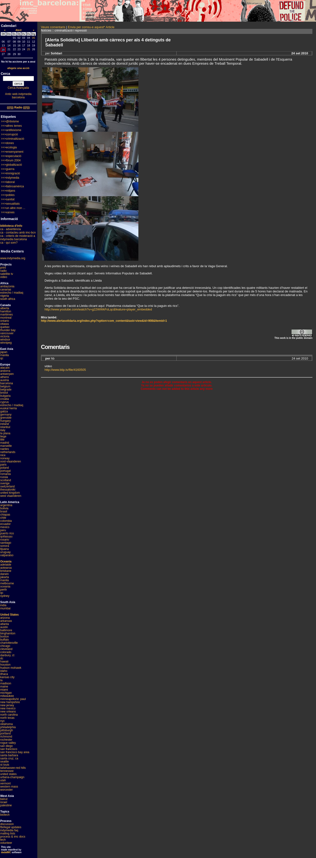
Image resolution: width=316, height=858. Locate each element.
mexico (4, 527)
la (1, 680)
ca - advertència (10, 229)
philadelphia (8, 727)
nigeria (4, 295)
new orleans (8, 711)
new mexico (7, 708)
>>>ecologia (9, 147)
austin (4, 627)
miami (4, 689)
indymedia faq (9, 830)
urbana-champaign (12, 777)
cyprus (4, 402)
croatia (4, 399)
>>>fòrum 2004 (11, 160)
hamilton (5, 311)
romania (5, 474)
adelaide (5, 564)
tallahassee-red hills (13, 768)
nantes (4, 449)
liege (3, 436)
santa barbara (9, 755)
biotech (5, 814)
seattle (4, 761)
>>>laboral (8, 182)
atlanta (4, 624)
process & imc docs (12, 836)
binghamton (7, 633)
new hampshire (10, 702)
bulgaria (5, 395)
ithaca (4, 674)
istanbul (5, 427)
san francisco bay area (14, 752)
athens (4, 377)
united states (8, 774)
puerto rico (7, 533)
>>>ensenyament (12, 151)
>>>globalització (11, 164)
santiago (5, 542)
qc (1, 358)
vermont (5, 783)
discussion (7, 824)
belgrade (6, 389)
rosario (4, 539)
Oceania (6, 561)
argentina (6, 505)
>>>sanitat (7, 199)
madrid (4, 442)
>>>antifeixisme (11, 130)
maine (4, 686)
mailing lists (7, 833)
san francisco (8, 749)
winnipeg (6, 342)
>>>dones (7, 143)
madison (5, 683)
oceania (5, 586)
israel (3, 802)
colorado (5, 652)
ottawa (4, 324)
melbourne (7, 583)
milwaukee (7, 696)
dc (1, 658)
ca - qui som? (9, 242)
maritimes (6, 314)
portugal (5, 471)
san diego (6, 746)
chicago (5, 646)
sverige (5, 483)
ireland (4, 424)
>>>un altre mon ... (13, 208)
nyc (2, 721)
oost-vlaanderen (10, 461)
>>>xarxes (7, 212)
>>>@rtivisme (10, 121)
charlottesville (9, 642)
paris (3, 464)
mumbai (5, 608)
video (3, 277)
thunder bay (7, 330)
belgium (5, 386)
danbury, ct (7, 655)
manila (4, 355)
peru (3, 530)
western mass (9, 786)
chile (3, 517)
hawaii (4, 661)
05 (33, 37)
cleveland (6, 649)
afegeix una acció (18, 68)
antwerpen (7, 374)
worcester (6, 789)
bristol (4, 392)
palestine (6, 805)
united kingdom (10, 492)
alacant (5, 367)
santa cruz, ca (9, 758)
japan (3, 352)
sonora (4, 546)
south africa (7, 299)
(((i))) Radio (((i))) (18, 107)
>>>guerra (7, 169)
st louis (4, 764)
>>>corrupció (9, 134)
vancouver (6, 333)
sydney (4, 596)
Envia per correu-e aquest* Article (91, 27)
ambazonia (7, 286)
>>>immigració (10, 173)
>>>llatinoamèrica (12, 186)
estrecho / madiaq (11, 292)
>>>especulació (11, 156)
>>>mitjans (8, 190)
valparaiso (6, 555)
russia (4, 477)
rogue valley (8, 742)
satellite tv (6, 274)
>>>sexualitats (10, 203)
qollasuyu (6, 536)
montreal (6, 317)
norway (5, 458)
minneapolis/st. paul (13, 699)
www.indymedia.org (12, 258)
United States (9, 614)
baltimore (6, 630)
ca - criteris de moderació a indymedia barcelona (17, 237)
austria (4, 380)
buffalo (4, 639)
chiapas (5, 514)
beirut (3, 799)
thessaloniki (7, 489)
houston (5, 664)
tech (3, 839)
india (3, 605)
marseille (6, 446)
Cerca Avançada (18, 87)
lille (2, 439)
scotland (5, 480)
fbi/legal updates (10, 827)
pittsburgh (6, 730)
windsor (5, 339)
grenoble (6, 417)
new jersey (7, 705)
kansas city (7, 677)
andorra (5, 370)
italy (2, 430)
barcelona (6, 383)
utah (3, 780)
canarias (5, 289)
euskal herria (8, 408)
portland (5, 733)
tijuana (4, 549)
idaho (3, 671)
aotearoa (6, 567)
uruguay (5, 552)
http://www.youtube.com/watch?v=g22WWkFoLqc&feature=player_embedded (98, 309)
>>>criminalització (12, 138)
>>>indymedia (10, 177)
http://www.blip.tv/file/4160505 (65, 370)
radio (3, 270)
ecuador (5, 524)
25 (28, 49)
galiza (4, 411)
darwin (4, 574)
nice (3, 455)
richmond (6, 736)
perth (3, 589)
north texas (7, 717)
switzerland (7, 486)
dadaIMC (6, 852)
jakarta (4, 577)
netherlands (7, 452)
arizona (5, 617)
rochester (6, 739)
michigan (6, 692)
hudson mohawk (10, 667)
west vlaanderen (10, 496)
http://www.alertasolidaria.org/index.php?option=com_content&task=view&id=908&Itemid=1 (104, 320)
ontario (4, 320)
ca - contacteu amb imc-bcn (18, 232)
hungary (5, 421)
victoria (4, 336)
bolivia (4, 508)
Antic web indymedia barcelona (18, 95)
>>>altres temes (11, 125)
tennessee (6, 771)
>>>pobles (7, 195)
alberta (4, 308)
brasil (3, 511)
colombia (6, 521)
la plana (5, 433)
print (3, 267)
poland (4, 467)
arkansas (6, 621)
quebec (5, 327)
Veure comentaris (53, 27)
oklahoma (6, 724)
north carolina (9, 714)
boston (4, 636)
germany (6, 414)
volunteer (6, 843)
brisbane (5, 571)
